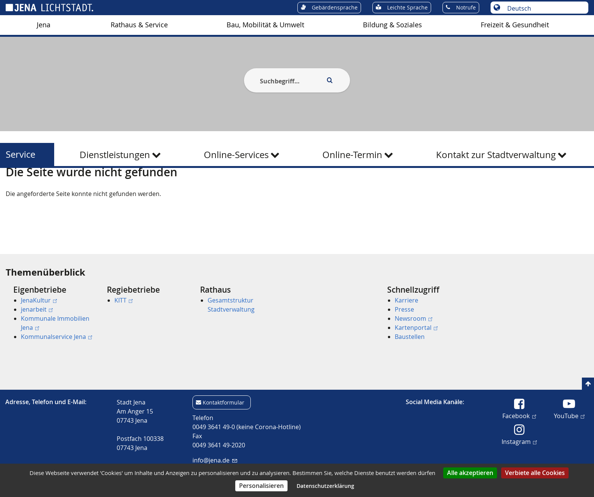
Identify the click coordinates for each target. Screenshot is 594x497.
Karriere (406, 300)
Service (20, 154)
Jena (43, 24)
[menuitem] (43, 25)
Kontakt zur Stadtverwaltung (496, 155)
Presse (404, 309)
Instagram (519, 441)
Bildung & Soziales (392, 24)
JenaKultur (39, 300)
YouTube (569, 415)
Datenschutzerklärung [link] (325, 485)
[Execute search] (329, 80)
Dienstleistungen (115, 155)
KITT (123, 300)
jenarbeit (37, 309)
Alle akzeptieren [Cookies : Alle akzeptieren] (470, 473)
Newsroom (413, 318)
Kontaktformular (223, 402)
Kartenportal (416, 327)
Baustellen (410, 336)
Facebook (519, 415)
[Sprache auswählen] (543, 8)
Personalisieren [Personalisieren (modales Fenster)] (261, 485)
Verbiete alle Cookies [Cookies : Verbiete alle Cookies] (535, 473)
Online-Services (236, 155)
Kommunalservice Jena (56, 336)
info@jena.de (214, 460)
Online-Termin (352, 155)
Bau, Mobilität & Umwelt (265, 24)
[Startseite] (14, 187)
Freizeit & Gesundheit (515, 24)
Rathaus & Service (139, 24)
